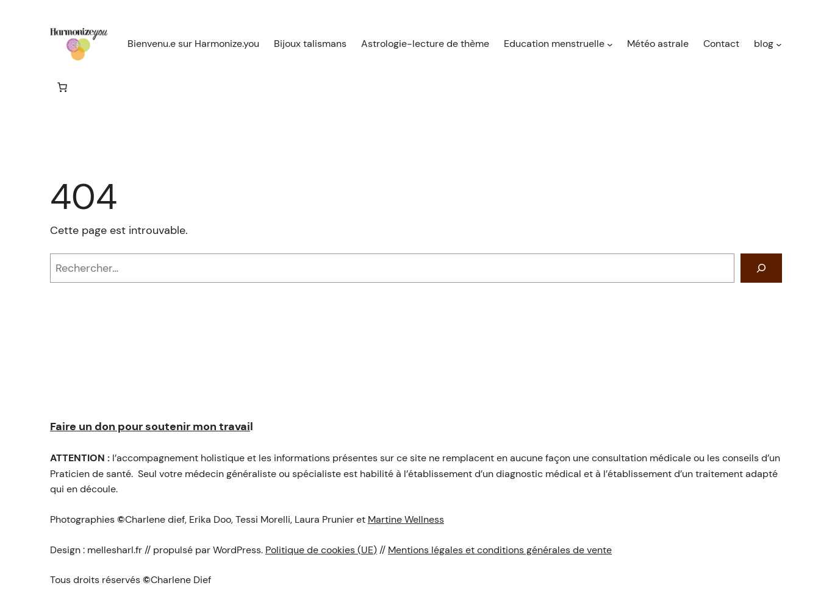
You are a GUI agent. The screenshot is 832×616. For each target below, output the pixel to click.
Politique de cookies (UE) (321, 549)
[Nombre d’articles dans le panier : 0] (62, 87)
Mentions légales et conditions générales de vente (500, 549)
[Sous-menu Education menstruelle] (610, 44)
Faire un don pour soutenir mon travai (150, 426)
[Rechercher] (761, 268)
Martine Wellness (406, 519)
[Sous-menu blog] (779, 44)
